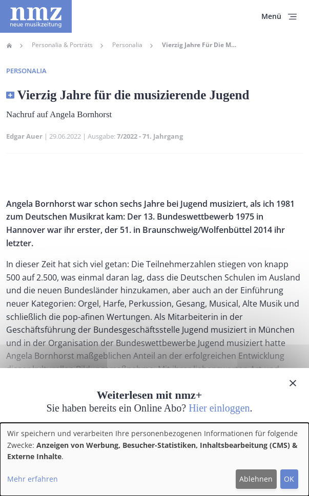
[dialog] (154, 459)
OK (289, 479)
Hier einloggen (219, 408)
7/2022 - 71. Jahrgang (150, 136)
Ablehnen (256, 479)
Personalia (127, 45)
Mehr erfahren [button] (32, 479)
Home (9, 45)
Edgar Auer (24, 136)
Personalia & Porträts (62, 45)
